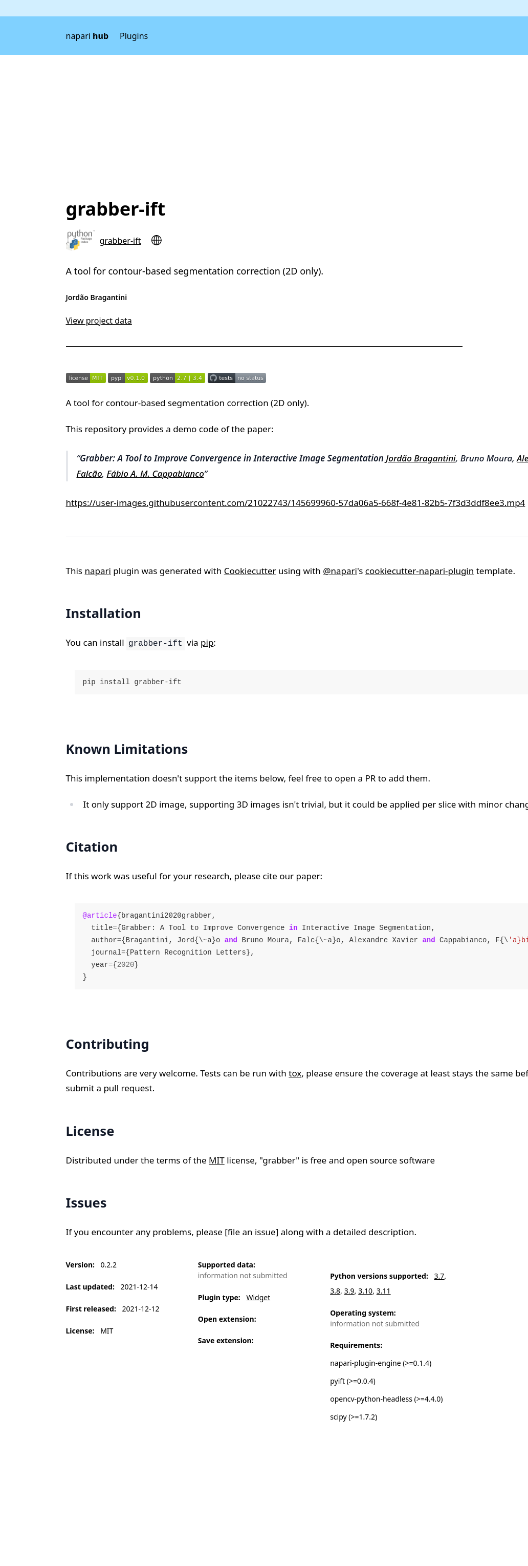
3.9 (349, 1291)
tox (295, 1073)
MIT (217, 1160)
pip (207, 642)
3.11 (384, 1291)
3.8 (335, 1291)
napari (87, 35)
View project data (99, 320)
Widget (258, 1297)
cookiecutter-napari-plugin (419, 571)
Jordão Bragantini (420, 458)
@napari (340, 571)
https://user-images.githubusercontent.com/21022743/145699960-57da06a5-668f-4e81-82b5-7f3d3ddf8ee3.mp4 (295, 503)
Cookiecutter (250, 571)
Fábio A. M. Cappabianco (155, 473)
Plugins (134, 35)
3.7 (439, 1276)
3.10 (365, 1291)
